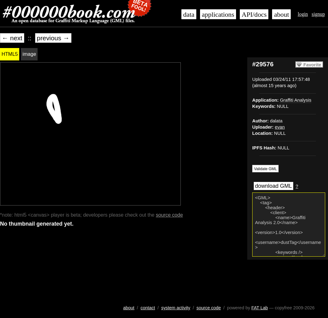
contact (148, 307)
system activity (175, 307)
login (303, 14)
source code (169, 215)
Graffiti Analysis (295, 100)
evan (280, 127)
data (188, 14)
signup (318, 14)
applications (218, 14)
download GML (273, 186)
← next (12, 38)
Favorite (312, 64)
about (281, 14)
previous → (53, 38)
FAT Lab (259, 307)
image (29, 54)
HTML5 (10, 54)
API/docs (254, 14)
